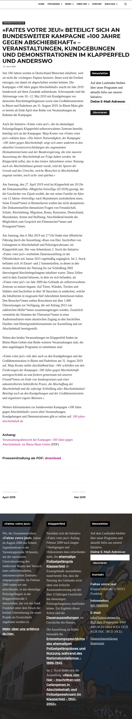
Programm (55, 4)
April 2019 (8, 497)
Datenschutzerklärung (104, 638)
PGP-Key (96, 622)
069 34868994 (99, 605)
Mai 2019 (80, 497)
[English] (111, 4)
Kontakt (97, 4)
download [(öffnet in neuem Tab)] (53, 458)
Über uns (83, 4)
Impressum (97, 643)
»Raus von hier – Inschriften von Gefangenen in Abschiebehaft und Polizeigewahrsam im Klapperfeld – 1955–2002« (63, 690)
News (69, 4)
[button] (125, 4)
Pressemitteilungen (13, 23)
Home (41, 4)
